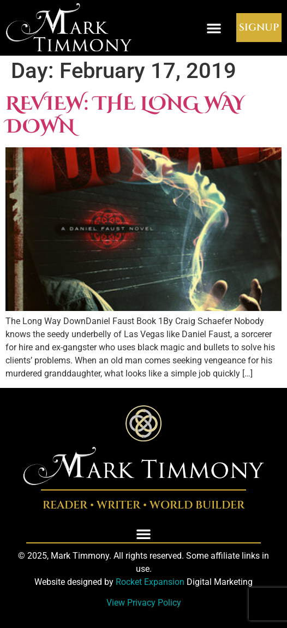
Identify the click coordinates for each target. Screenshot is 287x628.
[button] (213, 27)
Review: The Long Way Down (125, 115)
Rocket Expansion (150, 582)
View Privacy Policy (143, 602)
